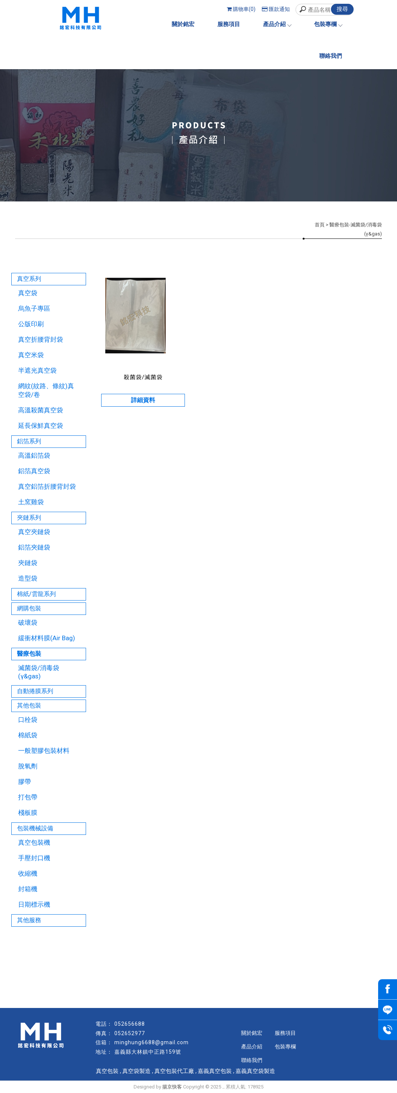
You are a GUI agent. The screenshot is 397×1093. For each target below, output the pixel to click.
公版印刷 (31, 324)
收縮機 (27, 873)
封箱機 (27, 889)
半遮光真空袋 (37, 370)
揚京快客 (172, 1087)
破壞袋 (27, 622)
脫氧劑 (27, 766)
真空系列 (29, 278)
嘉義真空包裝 (215, 1071)
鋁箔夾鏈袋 (34, 547)
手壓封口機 (34, 858)
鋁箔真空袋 (34, 471)
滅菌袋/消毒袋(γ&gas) (38, 672)
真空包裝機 (34, 842)
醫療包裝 (29, 653)
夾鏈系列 (29, 517)
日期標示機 (34, 904)
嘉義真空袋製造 (255, 1071)
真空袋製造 (136, 1071)
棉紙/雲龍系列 (36, 594)
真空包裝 (107, 1071)
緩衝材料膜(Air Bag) (46, 638)
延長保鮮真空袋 (40, 425)
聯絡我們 (330, 56)
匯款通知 (276, 9)
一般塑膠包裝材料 (43, 750)
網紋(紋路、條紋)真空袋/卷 (46, 390)
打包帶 (27, 797)
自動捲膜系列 (35, 691)
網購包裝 (29, 608)
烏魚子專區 (34, 308)
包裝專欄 (328, 24)
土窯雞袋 (31, 502)
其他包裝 (29, 705)
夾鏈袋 (27, 563)
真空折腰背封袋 (40, 339)
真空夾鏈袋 (34, 532)
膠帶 (24, 781)
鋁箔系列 (29, 441)
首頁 (320, 225)
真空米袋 (31, 355)
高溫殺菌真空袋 (40, 410)
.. (223, 1087)
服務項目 (228, 24)
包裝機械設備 (35, 828)
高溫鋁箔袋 (34, 455)
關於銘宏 (183, 24)
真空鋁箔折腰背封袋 (47, 486)
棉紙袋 (27, 735)
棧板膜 (27, 812)
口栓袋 (27, 719)
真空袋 (27, 293)
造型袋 (27, 578)
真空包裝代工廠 (174, 1071)
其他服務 (29, 920)
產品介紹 (277, 24)
